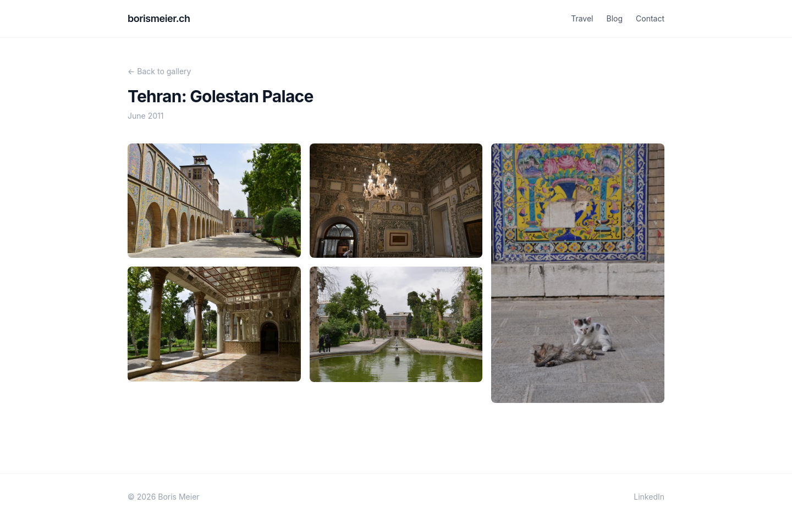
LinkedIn (649, 496)
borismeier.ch (159, 18)
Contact (650, 18)
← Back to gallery (159, 71)
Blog (614, 18)
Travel (582, 18)
